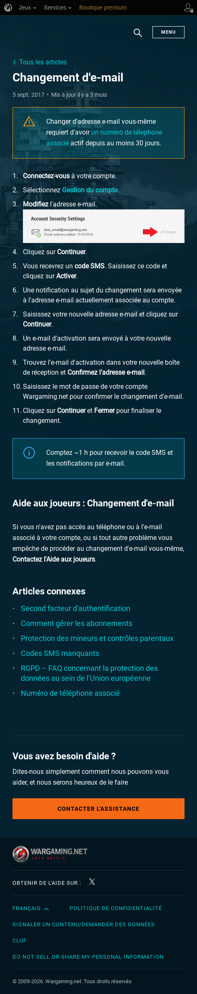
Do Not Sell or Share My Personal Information (88, 957)
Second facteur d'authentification (75, 608)
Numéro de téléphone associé (70, 693)
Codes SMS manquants (60, 653)
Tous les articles (43, 62)
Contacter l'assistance (98, 808)
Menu (168, 32)
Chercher (138, 37)
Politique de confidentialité (116, 908)
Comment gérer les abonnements (76, 623)
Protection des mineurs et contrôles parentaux (97, 638)
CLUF (19, 941)
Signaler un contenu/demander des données (83, 924)
